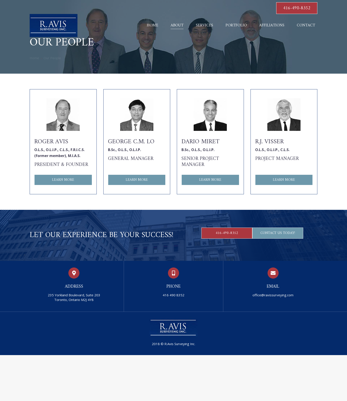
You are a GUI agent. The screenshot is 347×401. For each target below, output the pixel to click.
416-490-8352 (296, 8)
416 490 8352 (173, 295)
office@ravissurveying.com (273, 295)
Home (34, 58)
